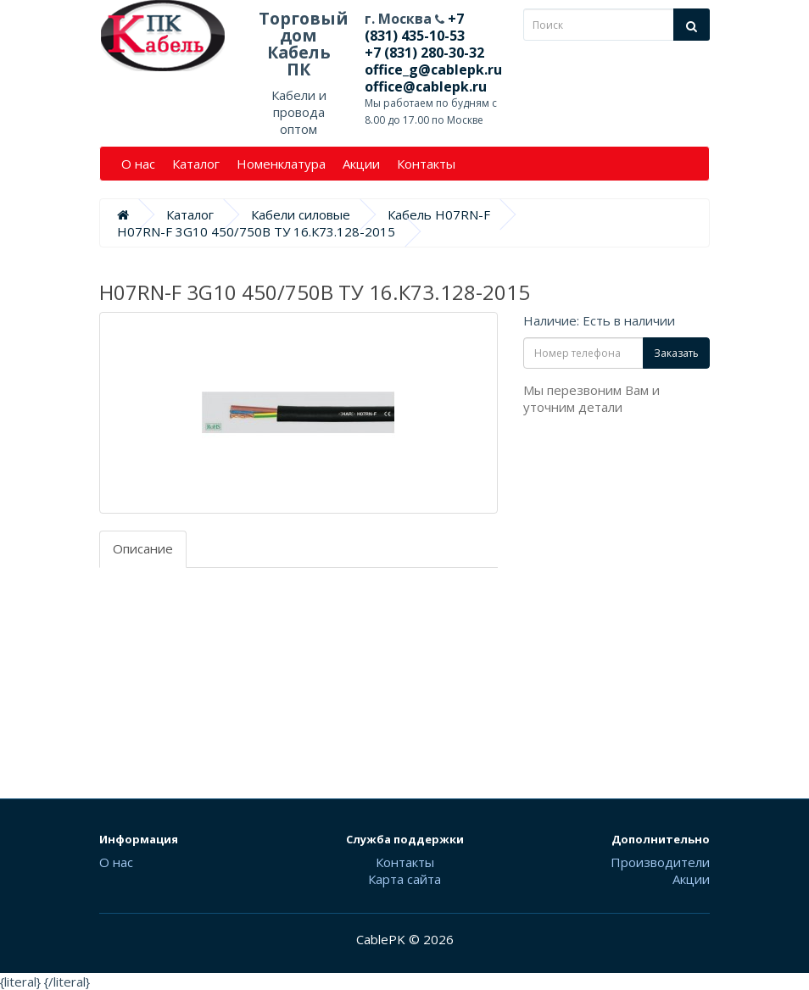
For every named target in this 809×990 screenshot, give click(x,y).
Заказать (676, 353)
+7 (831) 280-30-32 (424, 52)
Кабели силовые (300, 214)
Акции (361, 163)
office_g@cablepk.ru (433, 69)
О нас (138, 163)
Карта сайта (404, 878)
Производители (660, 862)
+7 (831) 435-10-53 (415, 27)
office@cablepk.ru (426, 86)
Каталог (196, 163)
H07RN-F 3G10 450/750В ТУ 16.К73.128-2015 (256, 231)
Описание (143, 548)
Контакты (426, 163)
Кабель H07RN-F (439, 214)
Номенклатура (281, 163)
